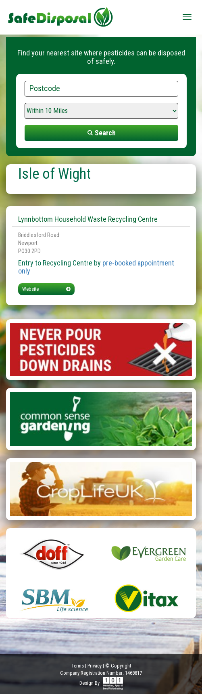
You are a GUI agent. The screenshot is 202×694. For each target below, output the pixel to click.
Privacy (94, 666)
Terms (77, 666)
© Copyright (118, 666)
